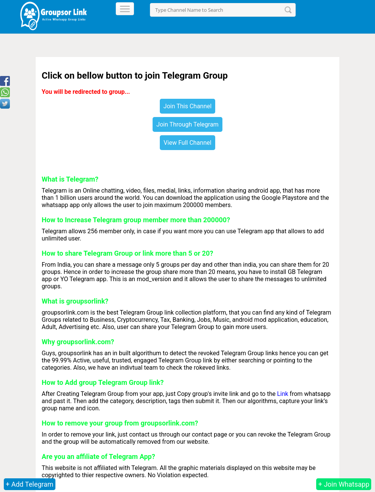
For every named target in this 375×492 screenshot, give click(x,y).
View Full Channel (187, 142)
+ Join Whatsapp (343, 484)
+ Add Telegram (30, 484)
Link (282, 393)
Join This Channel (188, 106)
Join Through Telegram (187, 124)
